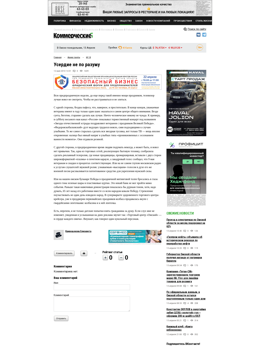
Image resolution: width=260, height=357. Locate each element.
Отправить (62, 320)
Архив (137, 29)
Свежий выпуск (61, 29)
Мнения (109, 29)
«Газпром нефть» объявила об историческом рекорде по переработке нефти (184, 242)
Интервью (98, 29)
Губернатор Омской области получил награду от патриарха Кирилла (184, 259)
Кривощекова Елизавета (78, 232)
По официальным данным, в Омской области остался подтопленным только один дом (185, 297)
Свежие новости (180, 214)
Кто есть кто (86, 29)
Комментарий (61, 296)
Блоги (129, 29)
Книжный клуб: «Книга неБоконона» (179, 329)
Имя (56, 284)
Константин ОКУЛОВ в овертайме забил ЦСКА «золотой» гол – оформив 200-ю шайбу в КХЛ (186, 314)
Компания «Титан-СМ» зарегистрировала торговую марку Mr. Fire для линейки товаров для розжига (183, 278)
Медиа (74, 29)
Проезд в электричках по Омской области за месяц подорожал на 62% (186, 224)
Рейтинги (120, 29)
